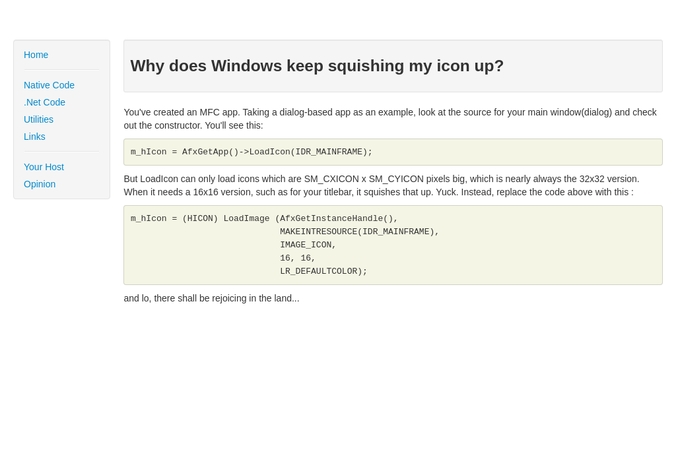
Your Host (44, 167)
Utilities (38, 119)
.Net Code (44, 102)
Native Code (49, 85)
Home (36, 54)
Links (35, 136)
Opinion (39, 184)
